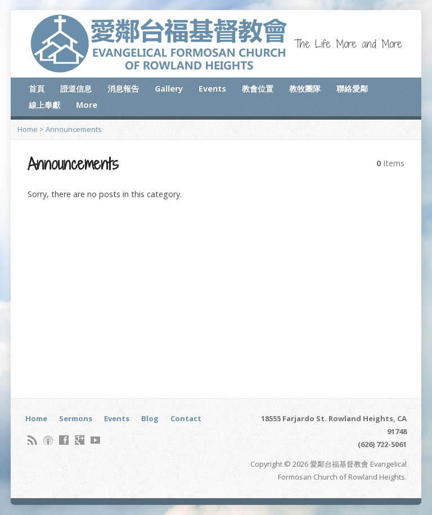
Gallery (169, 88)
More (86, 104)
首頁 (36, 88)
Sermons (75, 418)
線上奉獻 (44, 104)
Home (27, 129)
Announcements (74, 129)
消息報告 (123, 88)
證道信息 (76, 88)
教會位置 (257, 88)
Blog (150, 418)
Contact (185, 418)
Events (212, 88)
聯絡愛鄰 (352, 88)
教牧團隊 (305, 88)
